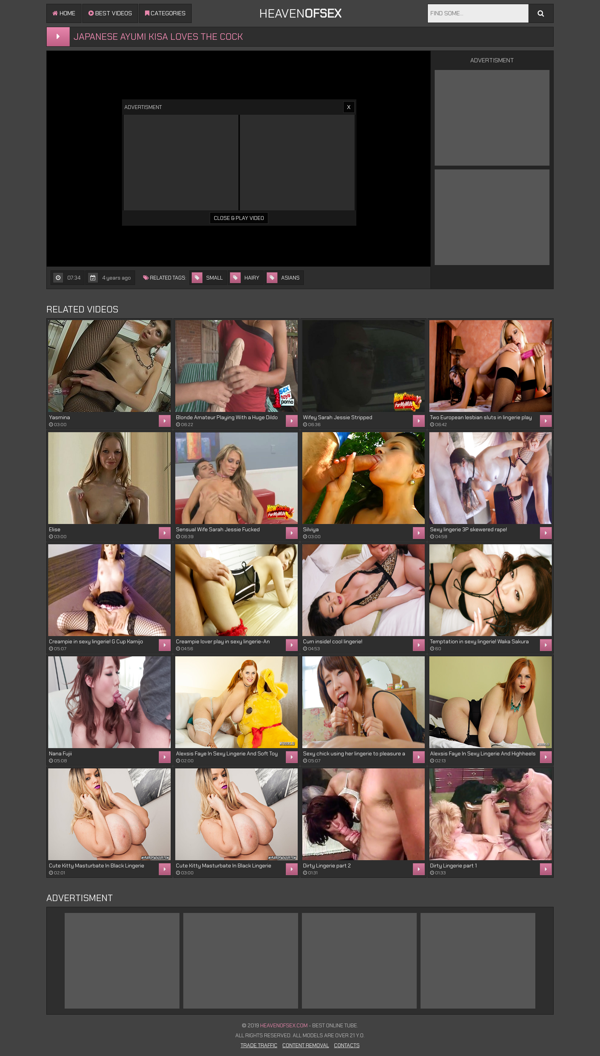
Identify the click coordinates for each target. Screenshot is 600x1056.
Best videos (110, 13)
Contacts (347, 1045)
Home (63, 13)
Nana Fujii (60, 753)
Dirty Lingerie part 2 (327, 865)
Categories (165, 13)
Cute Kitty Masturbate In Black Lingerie (96, 865)
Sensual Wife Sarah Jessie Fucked (218, 529)
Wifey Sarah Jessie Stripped (337, 417)
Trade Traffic (259, 1045)
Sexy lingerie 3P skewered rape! (468, 529)
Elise (54, 529)
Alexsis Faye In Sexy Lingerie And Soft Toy (227, 753)
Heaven (300, 13)
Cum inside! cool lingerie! (332, 641)
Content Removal (305, 1045)
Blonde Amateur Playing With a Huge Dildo (227, 417)
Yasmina (59, 417)
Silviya (311, 529)
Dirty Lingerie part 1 (453, 865)
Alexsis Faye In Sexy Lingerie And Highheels (483, 753)
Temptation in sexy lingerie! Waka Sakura (479, 641)
